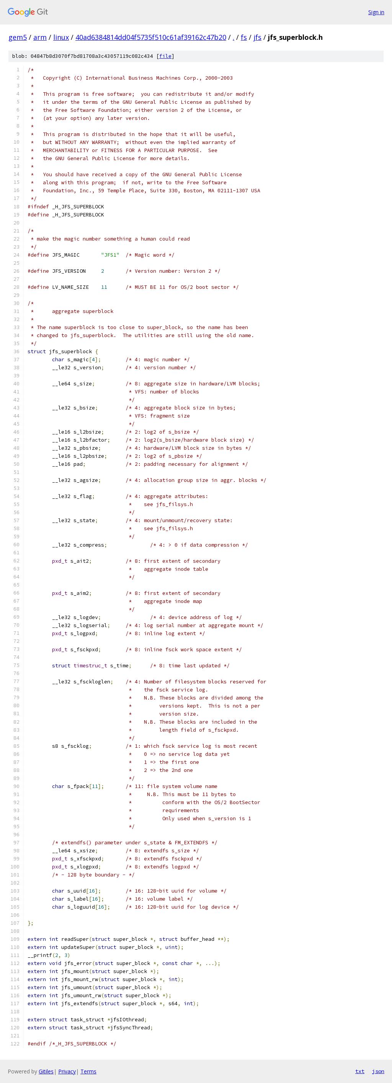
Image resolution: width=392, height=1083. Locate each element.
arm (40, 37)
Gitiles (46, 1071)
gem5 (17, 37)
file (165, 56)
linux (61, 37)
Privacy (67, 1071)
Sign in (376, 12)
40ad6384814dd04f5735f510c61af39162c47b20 (150, 37)
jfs (257, 37)
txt (359, 1071)
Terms (88, 1071)
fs (244, 37)
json (378, 1071)
